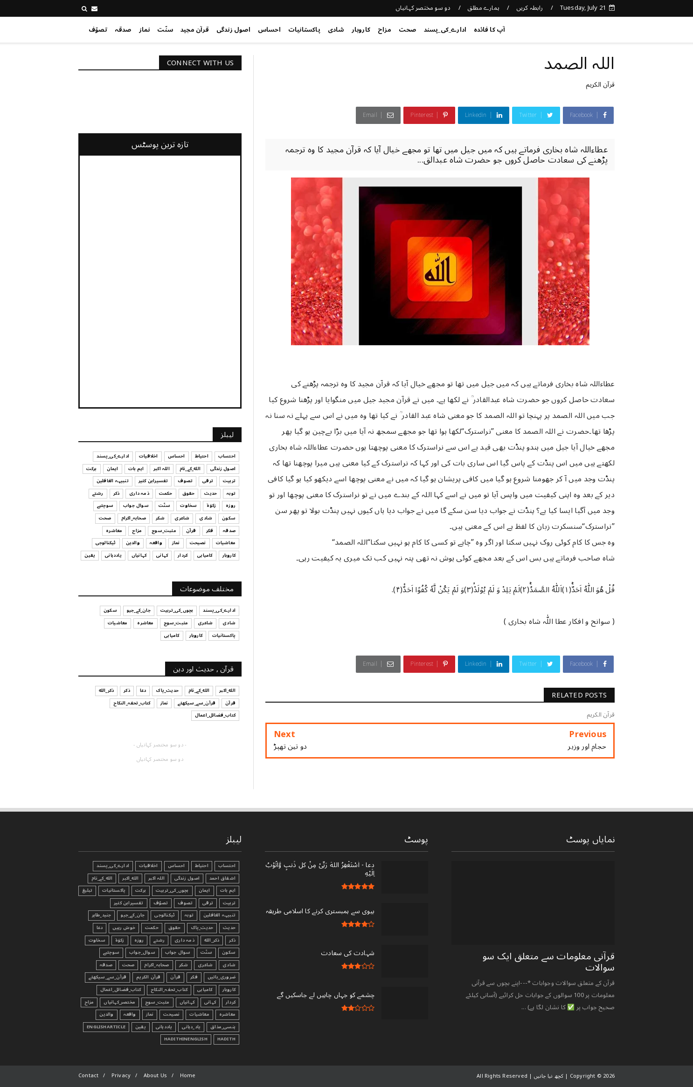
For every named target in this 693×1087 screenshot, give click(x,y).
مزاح (384, 29)
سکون (229, 952)
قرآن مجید (194, 29)
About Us (155, 1075)
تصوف (185, 903)
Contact (88, 1075)
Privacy (121, 1075)
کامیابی (204, 989)
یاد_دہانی (191, 1027)
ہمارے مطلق (483, 7)
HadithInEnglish (186, 1039)
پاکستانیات (304, 29)
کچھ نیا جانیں (577, 28)
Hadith (226, 1039)
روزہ (139, 940)
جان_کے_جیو (133, 915)
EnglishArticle (106, 1027)
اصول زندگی (233, 29)
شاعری (205, 965)
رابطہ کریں (529, 7)
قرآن (175, 977)
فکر (194, 977)
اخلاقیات (148, 865)
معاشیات (199, 1014)
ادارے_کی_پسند (445, 29)
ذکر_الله (212, 940)
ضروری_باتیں (222, 977)
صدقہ (123, 29)
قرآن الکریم (600, 84)
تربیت (229, 903)
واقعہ (130, 1014)
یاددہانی (164, 1027)
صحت (407, 29)
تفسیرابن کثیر (129, 903)
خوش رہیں (123, 927)
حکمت (152, 927)
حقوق (174, 927)
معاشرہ (227, 1014)
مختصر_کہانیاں (119, 1002)
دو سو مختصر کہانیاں (423, 7)
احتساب (227, 865)
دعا (100, 927)
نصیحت (171, 1014)
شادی (336, 29)
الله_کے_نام (101, 878)
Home (188, 1075)
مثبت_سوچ (157, 1002)
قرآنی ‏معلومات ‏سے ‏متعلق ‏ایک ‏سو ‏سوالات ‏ (549, 962)
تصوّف (98, 29)
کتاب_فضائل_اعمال (120, 989)
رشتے (159, 940)
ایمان (204, 890)
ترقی (207, 903)
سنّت (165, 29)
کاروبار (361, 29)
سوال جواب (178, 952)
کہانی (210, 1002)
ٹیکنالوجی (164, 915)
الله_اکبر (130, 878)
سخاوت (97, 940)
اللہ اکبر (156, 878)
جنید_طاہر (101, 915)
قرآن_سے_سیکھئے (107, 977)
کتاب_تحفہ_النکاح (169, 989)
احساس (269, 29)
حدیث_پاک (202, 927)
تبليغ (87, 890)
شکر (183, 965)
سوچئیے (111, 952)
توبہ (189, 915)
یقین (140, 1027)
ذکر (232, 940)
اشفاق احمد (222, 878)
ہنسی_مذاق (223, 1027)
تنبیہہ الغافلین (219, 915)
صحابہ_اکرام (156, 965)
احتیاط (201, 865)
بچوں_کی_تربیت (172, 890)
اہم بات (228, 890)
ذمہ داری (184, 940)
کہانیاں (187, 1002)
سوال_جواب (142, 952)
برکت (140, 890)
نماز (144, 29)
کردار (231, 1002)
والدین (106, 1014)
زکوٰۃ (120, 940)
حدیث (229, 927)
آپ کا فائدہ (489, 29)
